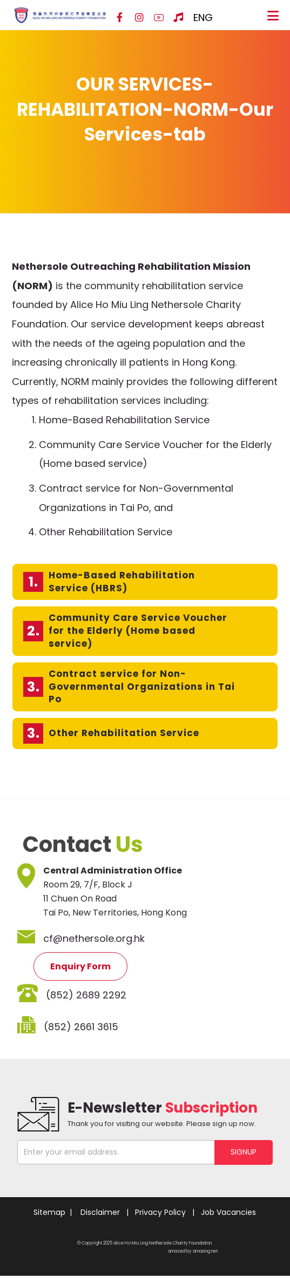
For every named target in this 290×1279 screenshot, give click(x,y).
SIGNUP (244, 1155)
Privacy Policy (160, 1215)
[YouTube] (158, 17)
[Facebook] (120, 17)
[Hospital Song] (178, 17)
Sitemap (49, 1215)
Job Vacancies (228, 1215)
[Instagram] (139, 17)
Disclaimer (100, 1215)
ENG (203, 17)
